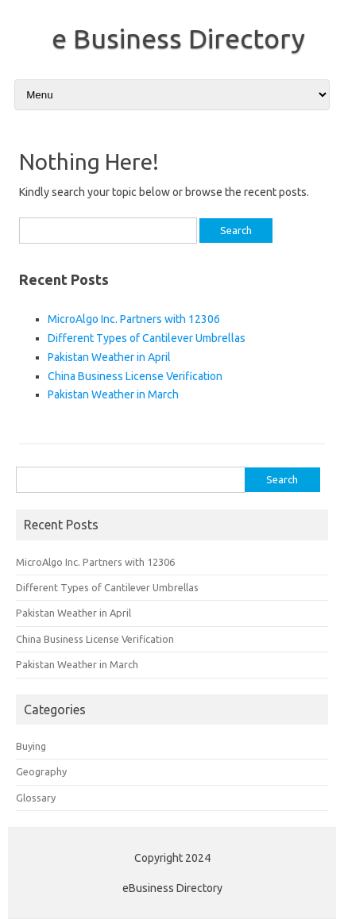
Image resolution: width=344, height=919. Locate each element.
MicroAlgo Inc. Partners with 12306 (134, 319)
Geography (41, 771)
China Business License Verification (135, 376)
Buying (31, 746)
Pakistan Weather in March (113, 394)
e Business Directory (178, 38)
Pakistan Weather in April (109, 357)
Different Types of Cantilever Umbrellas (146, 338)
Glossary (36, 797)
